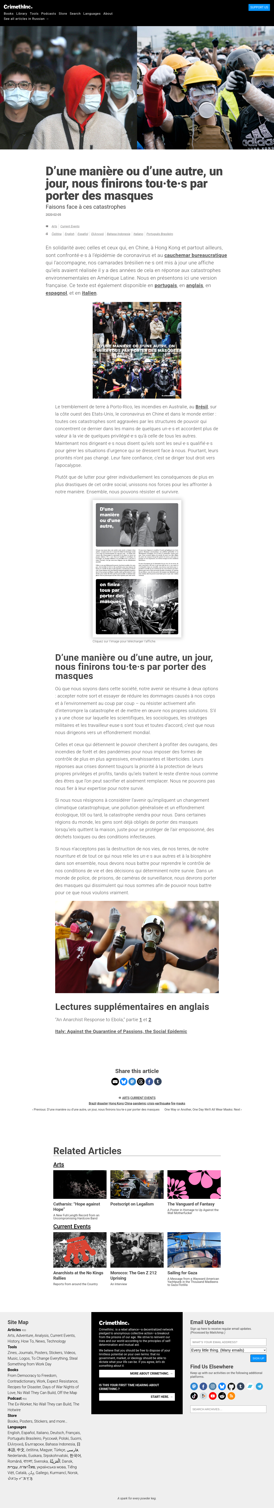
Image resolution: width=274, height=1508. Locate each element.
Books (9, 13)
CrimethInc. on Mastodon (194, 1386)
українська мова (51, 1467)
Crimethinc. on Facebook (203, 1386)
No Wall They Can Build (36, 1392)
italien (89, 293)
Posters (41, 1352)
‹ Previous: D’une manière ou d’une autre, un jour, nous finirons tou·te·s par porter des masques (95, 1109)
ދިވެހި (31, 1472)
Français (73, 1432)
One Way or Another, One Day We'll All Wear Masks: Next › (203, 1109)
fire (173, 1103)
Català (21, 1472)
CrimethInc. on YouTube (213, 1396)
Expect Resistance (62, 1381)
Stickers (55, 1352)
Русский (50, 1438)
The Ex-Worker (20, 1404)
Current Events (70, 226)
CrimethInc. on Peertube (203, 1396)
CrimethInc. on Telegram (259, 1386)
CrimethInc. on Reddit (222, 1396)
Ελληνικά (97, 234)
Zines (12, 1352)
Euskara (35, 1455)
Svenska (41, 1461)
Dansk (67, 1461)
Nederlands (17, 1455)
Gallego (42, 1472)
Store (63, 13)
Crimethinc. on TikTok (194, 1396)
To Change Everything (49, 1358)
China (128, 1103)
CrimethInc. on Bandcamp (250, 1386)
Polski (64, 1438)
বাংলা (27, 1461)
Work (41, 1381)
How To (27, 1341)
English (69, 234)
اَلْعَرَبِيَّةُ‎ (55, 1461)
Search (75, 13)
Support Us (259, 7)
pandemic (139, 1103)
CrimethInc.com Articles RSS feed (231, 1396)
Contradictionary (21, 1381)
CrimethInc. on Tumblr (241, 1386)
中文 (21, 1450)
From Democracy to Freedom (32, 1375)
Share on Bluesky (123, 1081)
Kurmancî (58, 1472)
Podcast (15, 1398)
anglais (194, 285)
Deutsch (57, 1432)
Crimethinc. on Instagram (213, 1386)
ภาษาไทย (27, 1467)
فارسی (72, 1450)
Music (13, 1358)
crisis (150, 1103)
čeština (56, 234)
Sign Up (258, 1358)
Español (83, 234)
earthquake (162, 1103)
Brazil (92, 1103)
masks (180, 1103)
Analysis (42, 1335)
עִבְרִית (13, 1467)
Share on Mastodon (132, 1081)
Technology (56, 1341)
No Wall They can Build (52, 1404)
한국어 (75, 1455)
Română (15, 1461)
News (40, 1341)
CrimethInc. (18, 7)
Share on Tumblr (158, 1081)
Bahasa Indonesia (118, 234)
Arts (54, 226)
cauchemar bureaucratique (195, 255)
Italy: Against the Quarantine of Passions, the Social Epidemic (121, 1031)
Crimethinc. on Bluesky (222, 1386)
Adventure (24, 1335)
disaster (102, 1103)
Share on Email (115, 1081)
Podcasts (48, 13)
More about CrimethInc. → (151, 1373)
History (13, 1341)
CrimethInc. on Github (231, 1386)
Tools (34, 13)
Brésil (202, 406)
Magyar (46, 1450)
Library (21, 13)
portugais (166, 285)
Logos (24, 1358)
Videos (69, 1352)
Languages (92, 13)
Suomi (75, 1438)
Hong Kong (116, 1103)
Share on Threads (141, 1081)
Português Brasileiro (160, 234)
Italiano (138, 234)
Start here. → (162, 1397)
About (108, 13)
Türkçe (59, 1450)
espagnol (56, 293)
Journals (25, 1352)
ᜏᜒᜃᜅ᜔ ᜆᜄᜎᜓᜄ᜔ (20, 1478)
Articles (14, 1329)
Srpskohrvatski (55, 1455)
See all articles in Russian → (26, 19)
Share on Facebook (149, 1081)
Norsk (73, 1472)
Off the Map (67, 1392)
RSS (24, 1330)
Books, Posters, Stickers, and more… (37, 1421)
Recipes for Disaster (24, 1387)
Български (34, 1444)
